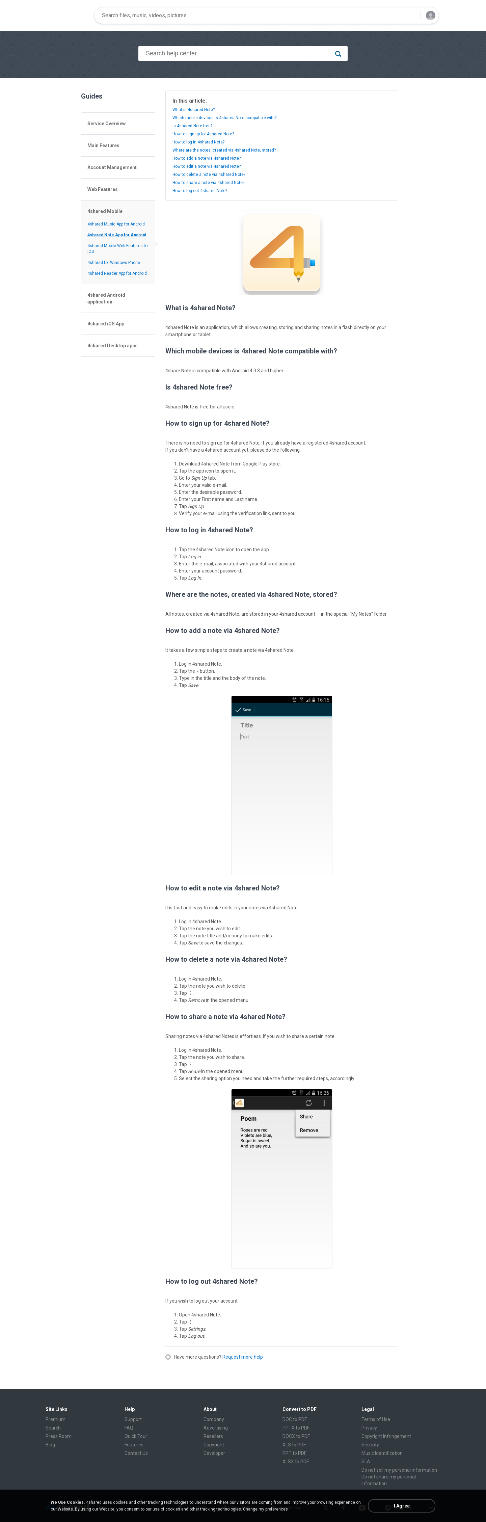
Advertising (216, 1428)
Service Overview (106, 123)
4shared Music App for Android (116, 224)
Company (214, 1419)
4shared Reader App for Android (117, 273)
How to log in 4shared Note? (198, 142)
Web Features (102, 189)
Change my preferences (265, 1509)
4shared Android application (106, 298)
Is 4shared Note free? (192, 126)
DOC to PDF (294, 1419)
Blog (50, 1444)
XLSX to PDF (295, 1461)
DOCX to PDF (296, 1436)
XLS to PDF (294, 1444)
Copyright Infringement (386, 1436)
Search (53, 1428)
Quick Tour (136, 1436)
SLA (365, 1461)
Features (134, 1444)
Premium (55, 1419)
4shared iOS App (105, 323)
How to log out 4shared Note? (199, 190)
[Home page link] (67, 15)
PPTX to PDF (295, 1428)
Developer (214, 1453)
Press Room (59, 1436)
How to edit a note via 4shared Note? (206, 166)
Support (133, 1419)
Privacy (369, 1428)
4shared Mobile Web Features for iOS (118, 248)
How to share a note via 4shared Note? (208, 182)
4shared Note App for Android (116, 235)
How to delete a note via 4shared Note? (208, 174)
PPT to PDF (294, 1453)
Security (370, 1444)
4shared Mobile (105, 211)
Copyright (214, 1444)
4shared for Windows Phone (113, 262)
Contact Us (136, 1453)
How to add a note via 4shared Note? (206, 158)
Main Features (103, 145)
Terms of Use (375, 1419)
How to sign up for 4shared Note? (203, 134)
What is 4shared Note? (193, 109)
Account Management (112, 167)
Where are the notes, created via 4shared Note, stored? (224, 150)
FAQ (129, 1428)
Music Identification (382, 1453)
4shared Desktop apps (112, 345)
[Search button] (411, 15)
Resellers (213, 1436)
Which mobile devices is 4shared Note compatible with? (224, 117)
